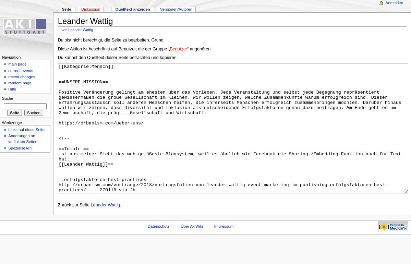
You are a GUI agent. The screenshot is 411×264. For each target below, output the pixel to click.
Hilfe (12, 89)
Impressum (224, 252)
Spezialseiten (20, 148)
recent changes (21, 77)
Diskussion (90, 9)
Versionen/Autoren (176, 9)
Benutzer (178, 49)
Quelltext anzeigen (133, 9)
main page (17, 64)
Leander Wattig (80, 30)
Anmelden (394, 3)
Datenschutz (159, 252)
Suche (7, 98)
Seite (66, 9)
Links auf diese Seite (26, 130)
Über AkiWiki (192, 252)
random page (20, 83)
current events (20, 71)
